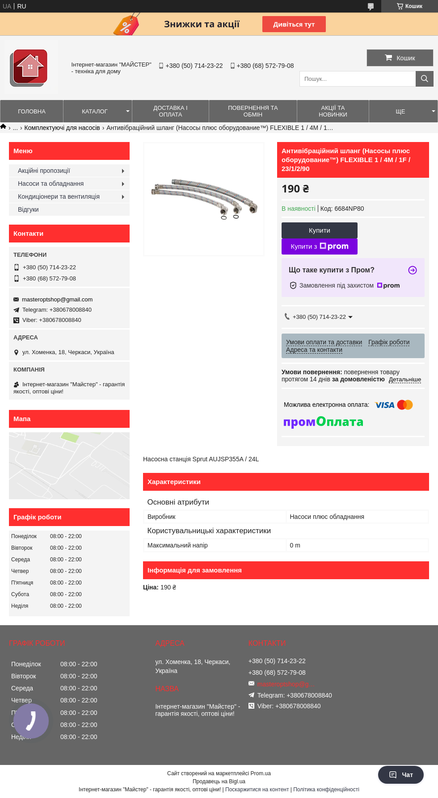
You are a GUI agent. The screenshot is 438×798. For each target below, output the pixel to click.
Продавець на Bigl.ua (219, 781)
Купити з (319, 246)
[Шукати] (425, 79)
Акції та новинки (333, 111)
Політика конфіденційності (326, 789)
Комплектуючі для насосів (62, 127)
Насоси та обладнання (51, 183)
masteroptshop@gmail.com (57, 299)
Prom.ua (261, 773)
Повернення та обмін (253, 111)
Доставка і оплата (170, 111)
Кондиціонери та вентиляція (59, 196)
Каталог (94, 111)
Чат (401, 775)
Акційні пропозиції (44, 170)
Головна (32, 111)
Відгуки (28, 209)
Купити (319, 230)
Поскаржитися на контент (257, 789)
